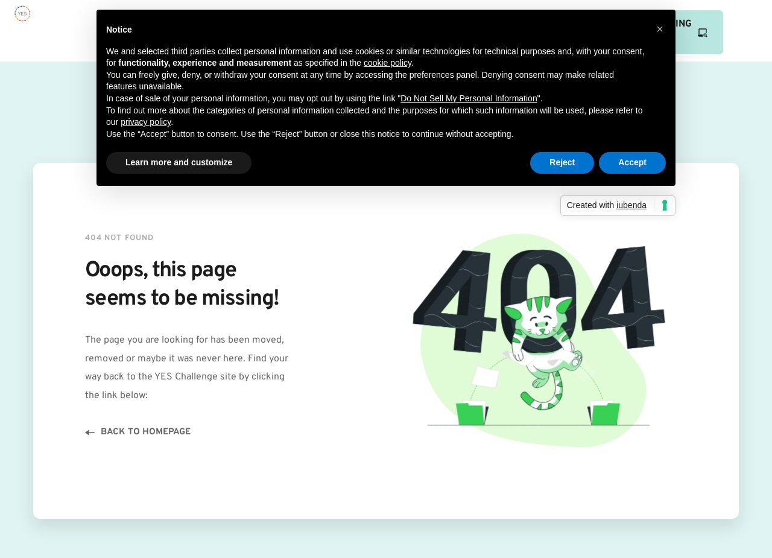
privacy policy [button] (146, 122)
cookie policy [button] (387, 63)
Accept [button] (632, 162)
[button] (659, 29)
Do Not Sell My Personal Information (468, 98)
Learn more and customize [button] (178, 162)
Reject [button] (562, 162)
